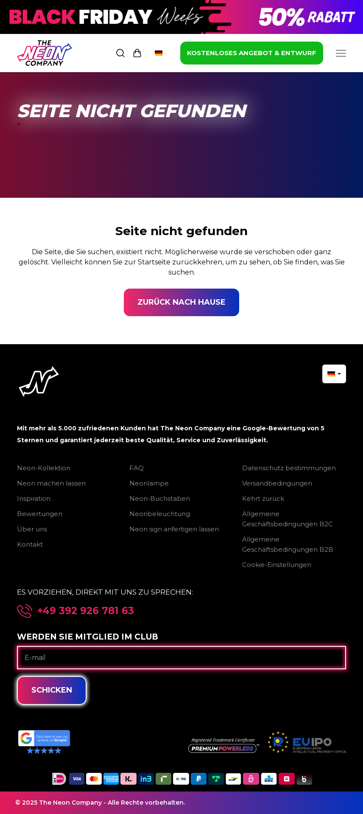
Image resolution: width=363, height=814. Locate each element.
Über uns (32, 529)
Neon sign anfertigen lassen (174, 529)
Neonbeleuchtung (159, 514)
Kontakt (30, 544)
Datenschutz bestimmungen (289, 468)
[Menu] (341, 53)
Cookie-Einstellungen (276, 565)
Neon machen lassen (51, 483)
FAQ (136, 468)
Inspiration (33, 498)
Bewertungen (39, 514)
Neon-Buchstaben (159, 498)
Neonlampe (149, 483)
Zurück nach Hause (181, 302)
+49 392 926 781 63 (85, 611)
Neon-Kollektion (43, 468)
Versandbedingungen (277, 483)
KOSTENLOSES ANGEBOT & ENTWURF (251, 53)
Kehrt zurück (263, 498)
